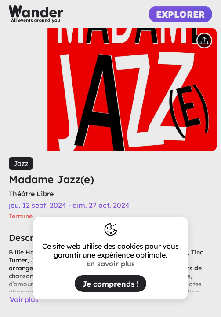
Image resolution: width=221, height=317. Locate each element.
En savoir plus (110, 263)
